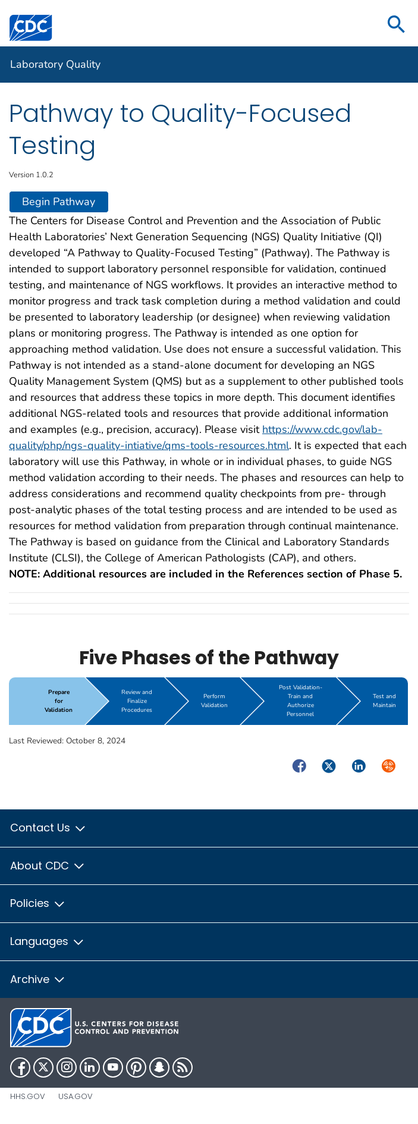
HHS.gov (27, 1096)
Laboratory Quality (55, 64)
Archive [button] (38, 979)
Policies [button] (38, 903)
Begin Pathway (58, 201)
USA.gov (75, 1096)
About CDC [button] (48, 865)
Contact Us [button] (48, 827)
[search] (396, 25)
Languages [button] (47, 941)
